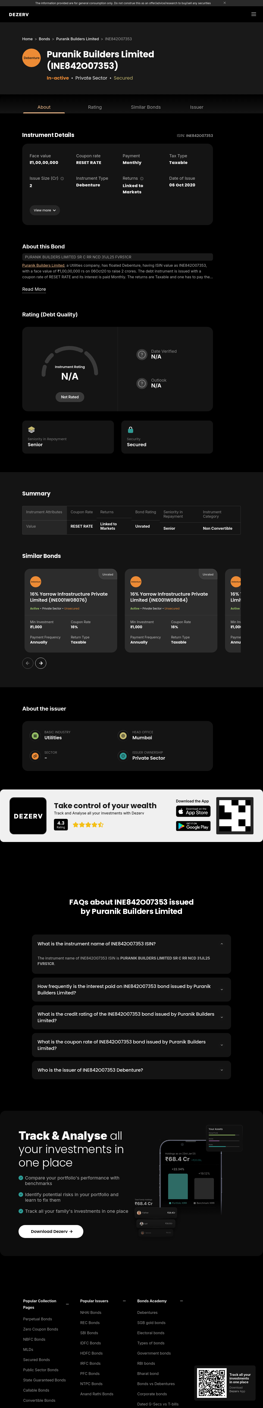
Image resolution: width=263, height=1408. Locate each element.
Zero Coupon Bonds (40, 1327)
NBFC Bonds (34, 1338)
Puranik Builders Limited (77, 39)
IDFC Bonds (90, 1341)
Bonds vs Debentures (156, 1382)
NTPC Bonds (91, 1382)
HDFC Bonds (91, 1351)
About (44, 107)
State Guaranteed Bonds (44, 1378)
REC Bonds (90, 1321)
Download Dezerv (52, 1230)
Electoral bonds (150, 1331)
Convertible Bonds (39, 1399)
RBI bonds (146, 1362)
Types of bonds (151, 1341)
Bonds (44, 39)
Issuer (197, 107)
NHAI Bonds (91, 1311)
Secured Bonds (36, 1358)
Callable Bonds (36, 1388)
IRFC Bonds (90, 1362)
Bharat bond (148, 1372)
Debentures (147, 1311)
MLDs (28, 1348)
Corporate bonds (152, 1392)
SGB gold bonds (151, 1321)
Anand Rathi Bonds (96, 1392)
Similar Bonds (146, 107)
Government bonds (154, 1351)
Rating (95, 107)
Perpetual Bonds (37, 1317)
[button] (46, 1302)
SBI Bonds (89, 1331)
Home (27, 39)
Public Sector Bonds (41, 1368)
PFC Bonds (90, 1372)
